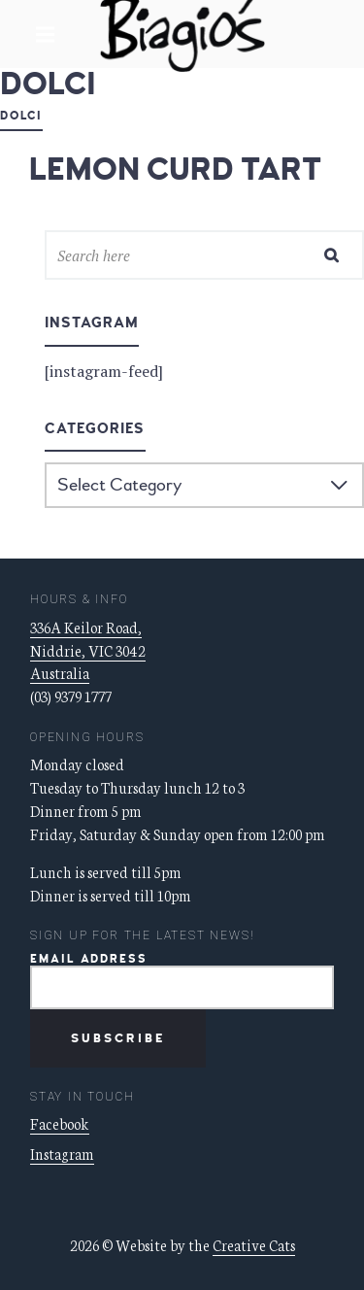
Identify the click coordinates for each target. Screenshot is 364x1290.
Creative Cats (254, 1245)
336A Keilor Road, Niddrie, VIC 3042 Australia (88, 650)
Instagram (62, 1153)
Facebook (59, 1123)
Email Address (89, 959)
